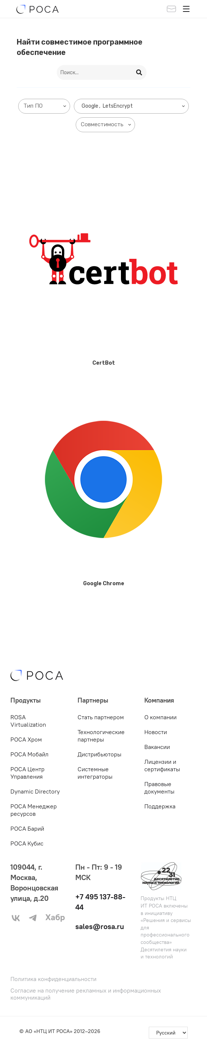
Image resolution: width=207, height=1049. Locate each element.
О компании (160, 717)
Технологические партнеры (101, 735)
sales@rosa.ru (99, 926)
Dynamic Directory (35, 791)
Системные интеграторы (95, 772)
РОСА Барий (27, 828)
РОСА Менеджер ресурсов (33, 809)
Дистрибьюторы (99, 754)
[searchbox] (45, 106)
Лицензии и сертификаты (162, 765)
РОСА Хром (26, 739)
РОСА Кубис (26, 843)
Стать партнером (101, 717)
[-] (168, 1033)
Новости (155, 732)
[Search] (139, 72)
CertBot (103, 363)
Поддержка (159, 806)
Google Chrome (103, 583)
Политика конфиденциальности (53, 979)
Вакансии (157, 746)
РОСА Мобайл (29, 754)
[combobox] (44, 106)
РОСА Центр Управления (27, 772)
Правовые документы (159, 787)
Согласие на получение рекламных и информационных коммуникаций (85, 994)
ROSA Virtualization (28, 720)
